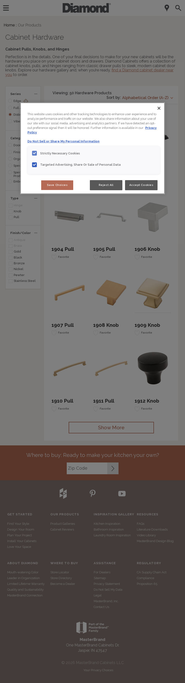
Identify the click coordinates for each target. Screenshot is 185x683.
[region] (92, 148)
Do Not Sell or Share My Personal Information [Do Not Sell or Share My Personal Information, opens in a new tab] (63, 141)
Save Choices (57, 185)
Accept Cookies (141, 185)
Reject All (106, 185)
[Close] (159, 108)
